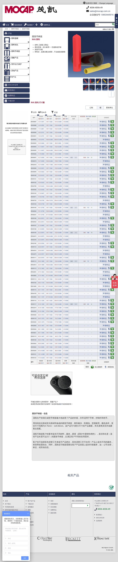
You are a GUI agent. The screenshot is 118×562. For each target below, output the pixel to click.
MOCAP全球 (13, 85)
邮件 (61, 404)
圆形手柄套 (26, 29)
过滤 (61, 112)
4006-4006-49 (94, 7)
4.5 (71, 157)
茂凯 (112, 550)
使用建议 (31, 507)
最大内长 (58, 117)
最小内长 (49, 117)
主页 (6, 24)
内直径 (41, 117)
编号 (34, 117)
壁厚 (66, 117)
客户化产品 (31, 501)
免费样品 (45, 24)
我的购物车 (16, 24)
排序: (40, 112)
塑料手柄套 (15, 29)
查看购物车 (54, 504)
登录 (51, 501)
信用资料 (99, 521)
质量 (29, 510)
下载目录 (11, 101)
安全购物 (53, 507)
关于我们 (8, 504)
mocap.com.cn (100, 11)
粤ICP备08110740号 (107, 548)
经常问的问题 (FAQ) (11, 510)
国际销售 (53, 513)
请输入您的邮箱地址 (78, 501)
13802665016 (107, 14)
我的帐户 (29, 24)
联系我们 (11, 90)
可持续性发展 (9, 507)
